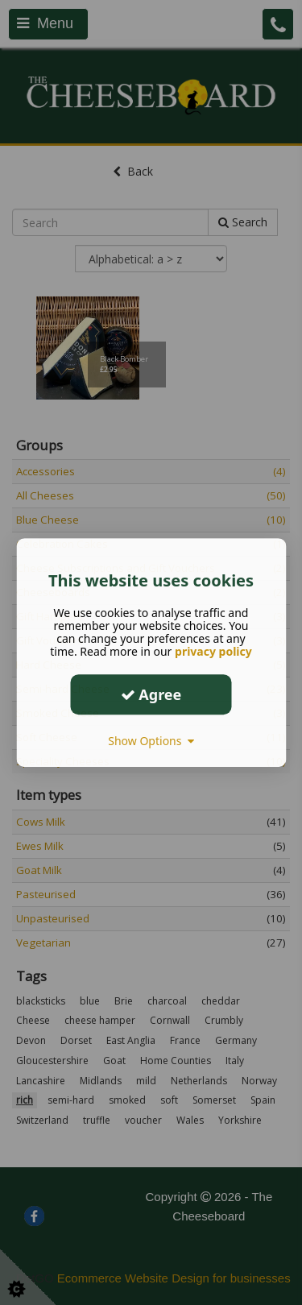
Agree (151, 694)
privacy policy (213, 651)
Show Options (151, 740)
